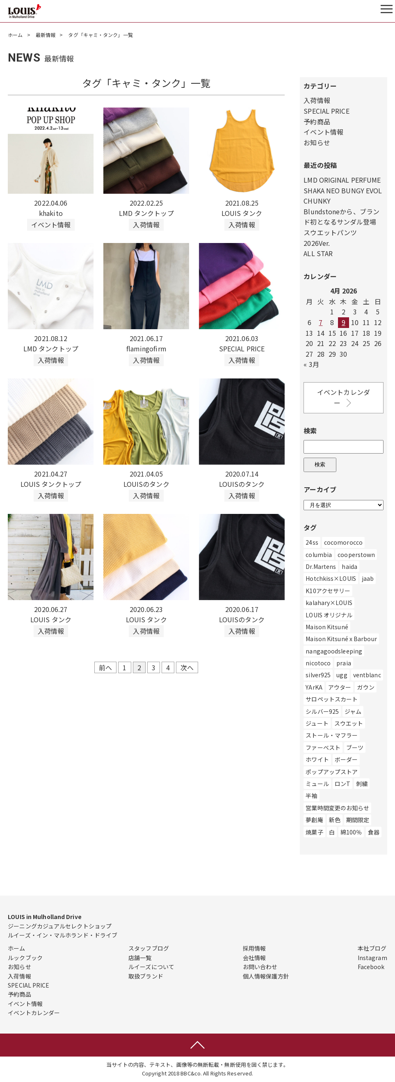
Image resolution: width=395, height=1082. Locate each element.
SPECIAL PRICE (326, 111)
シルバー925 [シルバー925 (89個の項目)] (322, 711)
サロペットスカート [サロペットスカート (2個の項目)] (332, 699)
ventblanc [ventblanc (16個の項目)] (367, 675)
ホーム (15, 34)
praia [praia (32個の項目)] (343, 663)
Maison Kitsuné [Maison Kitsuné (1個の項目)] (327, 627)
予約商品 (317, 121)
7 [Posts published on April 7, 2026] (320, 322)
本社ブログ (372, 948)
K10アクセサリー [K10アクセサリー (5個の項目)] (328, 591)
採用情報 (254, 948)
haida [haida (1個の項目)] (349, 566)
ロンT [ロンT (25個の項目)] (342, 783)
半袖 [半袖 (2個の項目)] (311, 795)
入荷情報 (317, 100)
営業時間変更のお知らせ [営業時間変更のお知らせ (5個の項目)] (337, 808)
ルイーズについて (151, 967)
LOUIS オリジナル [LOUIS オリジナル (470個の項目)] (329, 615)
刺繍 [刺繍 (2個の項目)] (362, 783)
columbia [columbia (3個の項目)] (319, 554)
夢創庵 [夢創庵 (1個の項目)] (314, 820)
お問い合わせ (260, 967)
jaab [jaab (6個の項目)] (368, 578)
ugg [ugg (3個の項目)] (341, 675)
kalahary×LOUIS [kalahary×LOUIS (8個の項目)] (329, 602)
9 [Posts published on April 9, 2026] (343, 322)
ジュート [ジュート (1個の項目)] (317, 723)
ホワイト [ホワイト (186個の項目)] (317, 759)
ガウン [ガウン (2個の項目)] (365, 687)
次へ (187, 667)
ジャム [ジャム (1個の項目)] (353, 711)
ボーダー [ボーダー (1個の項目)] (346, 759)
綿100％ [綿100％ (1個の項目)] (351, 832)
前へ (105, 667)
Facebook (371, 967)
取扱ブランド (145, 976)
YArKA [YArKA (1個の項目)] (314, 687)
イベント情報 (323, 132)
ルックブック (25, 958)
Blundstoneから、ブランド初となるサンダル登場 (341, 216)
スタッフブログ (148, 948)
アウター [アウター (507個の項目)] (339, 687)
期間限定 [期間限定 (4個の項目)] (357, 820)
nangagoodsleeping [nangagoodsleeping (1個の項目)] (334, 651)
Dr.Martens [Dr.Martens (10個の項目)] (321, 566)
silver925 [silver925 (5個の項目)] (318, 675)
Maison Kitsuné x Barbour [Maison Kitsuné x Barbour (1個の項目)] (341, 639)
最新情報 (45, 34)
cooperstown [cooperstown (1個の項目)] (356, 554)
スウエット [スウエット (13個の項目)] (348, 723)
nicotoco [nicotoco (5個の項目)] (318, 663)
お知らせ (317, 142)
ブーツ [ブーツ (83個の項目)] (354, 747)
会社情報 (254, 958)
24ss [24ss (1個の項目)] (312, 542)
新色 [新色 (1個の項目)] (334, 820)
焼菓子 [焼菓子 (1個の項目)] (314, 832)
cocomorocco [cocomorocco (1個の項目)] (343, 542)
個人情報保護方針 (266, 976)
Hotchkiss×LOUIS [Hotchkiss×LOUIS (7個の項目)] (331, 578)
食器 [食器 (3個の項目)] (373, 832)
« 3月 (311, 364)
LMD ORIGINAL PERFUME (342, 180)
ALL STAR (318, 253)
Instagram (372, 958)
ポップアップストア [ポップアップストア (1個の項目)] (332, 772)
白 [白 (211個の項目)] (332, 832)
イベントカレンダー (343, 397)
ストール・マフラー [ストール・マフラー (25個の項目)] (332, 735)
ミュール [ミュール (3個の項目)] (317, 783)
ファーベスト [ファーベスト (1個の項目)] (323, 747)
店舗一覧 (139, 958)
